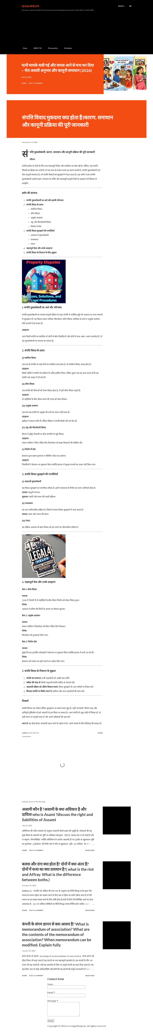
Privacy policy (51, 48)
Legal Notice (33, 733)
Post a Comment (36, 83)
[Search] (121, 6)
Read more (89, 850)
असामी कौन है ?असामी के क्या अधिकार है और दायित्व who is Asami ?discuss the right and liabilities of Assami (57, 814)
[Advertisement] (77, 29)
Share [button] (24, 83)
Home (24, 48)
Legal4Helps (30, 6)
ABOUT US (36, 48)
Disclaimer (67, 48)
